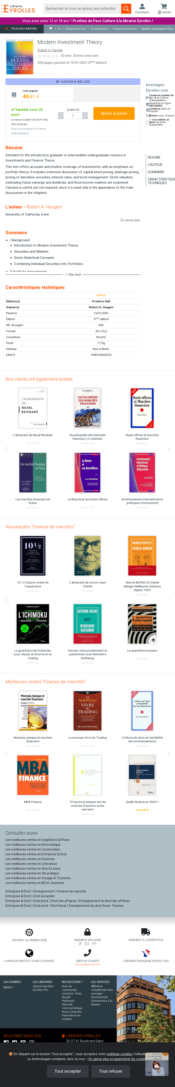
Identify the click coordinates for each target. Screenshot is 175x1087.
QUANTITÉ (73, 109)
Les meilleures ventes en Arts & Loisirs (32, 868)
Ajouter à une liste (73, 81)
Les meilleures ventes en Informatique (33, 844)
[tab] (39, 94)
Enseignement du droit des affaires (104, 901)
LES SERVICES (100, 982)
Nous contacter (72, 1011)
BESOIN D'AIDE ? (72, 982)
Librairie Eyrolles (43, 986)
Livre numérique (72, 1008)
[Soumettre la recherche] (126, 9)
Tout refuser (111, 1071)
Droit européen (44, 896)
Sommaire (156, 172)
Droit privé (40, 901)
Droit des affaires (63, 901)
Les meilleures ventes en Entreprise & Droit (36, 854)
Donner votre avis (85, 55)
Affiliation (97, 986)
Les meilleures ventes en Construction (32, 849)
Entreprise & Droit (18, 891)
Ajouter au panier (114, 113)
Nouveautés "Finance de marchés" (40, 526)
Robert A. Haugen (50, 50)
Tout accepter (67, 1071)
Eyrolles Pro (40, 990)
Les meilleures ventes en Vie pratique (32, 873)
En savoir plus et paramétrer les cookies (118, 1059)
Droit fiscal (58, 905)
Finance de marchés (71, 891)
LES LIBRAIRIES (42, 982)
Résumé (154, 157)
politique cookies (119, 1054)
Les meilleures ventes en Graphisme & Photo (37, 840)
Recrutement (99, 997)
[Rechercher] (82, 9)
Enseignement (43, 891)
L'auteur (155, 165)
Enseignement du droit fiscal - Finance (96, 905)
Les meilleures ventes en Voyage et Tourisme (38, 878)
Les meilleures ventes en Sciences (30, 859)
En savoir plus (130, 220)
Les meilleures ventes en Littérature (31, 864)
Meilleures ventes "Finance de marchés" (45, 681)
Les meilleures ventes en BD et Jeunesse (34, 883)
